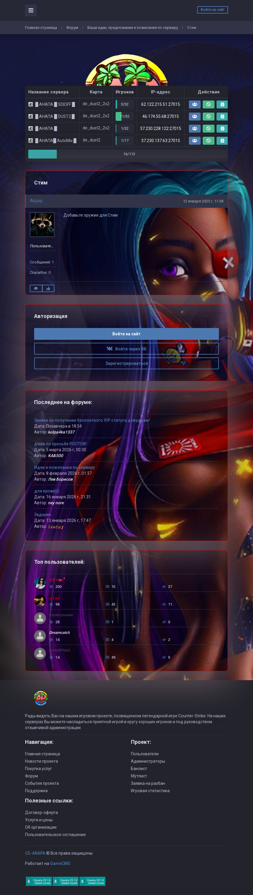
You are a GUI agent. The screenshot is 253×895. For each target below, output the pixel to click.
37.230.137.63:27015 (160, 140)
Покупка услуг (38, 768)
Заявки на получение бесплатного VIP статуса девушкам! (92, 420)
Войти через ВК (126, 349)
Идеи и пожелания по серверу (64, 467)
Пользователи (145, 753)
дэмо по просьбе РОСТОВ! (60, 443)
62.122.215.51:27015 (160, 104)
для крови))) (46, 491)
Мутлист (139, 776)
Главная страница (41, 27)
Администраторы (148, 761)
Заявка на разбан (148, 783)
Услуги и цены (39, 819)
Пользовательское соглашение (55, 834)
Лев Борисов (60, 479)
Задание (42, 514)
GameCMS (60, 863)
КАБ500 (55, 455)
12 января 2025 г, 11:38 (203, 201)
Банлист (139, 768)
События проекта (42, 783)
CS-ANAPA (35, 853)
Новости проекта (41, 761)
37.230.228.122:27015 (160, 128)
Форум (72, 27)
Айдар (36, 200)
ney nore (56, 502)
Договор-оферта (41, 812)
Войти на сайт (212, 10)
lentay (55, 526)
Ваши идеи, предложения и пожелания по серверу (132, 27)
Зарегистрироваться (126, 363)
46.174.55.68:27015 (160, 116)
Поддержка (36, 790)
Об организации (40, 827)
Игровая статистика (150, 790)
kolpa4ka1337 (61, 432)
